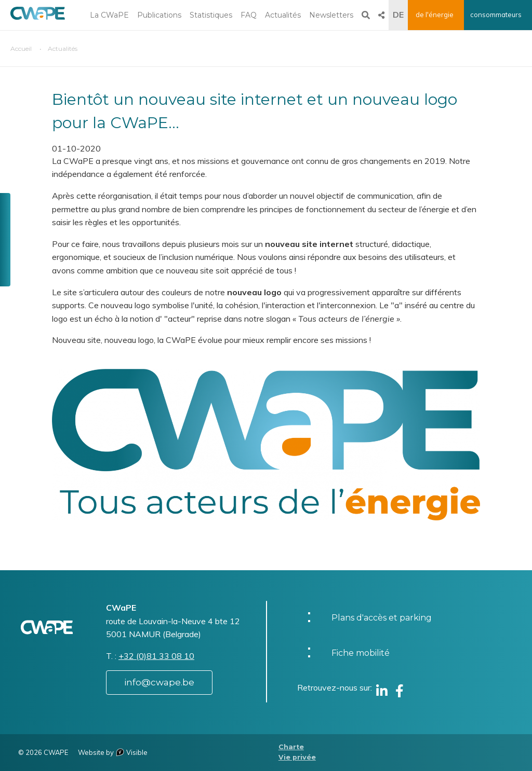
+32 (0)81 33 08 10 (156, 656)
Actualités (283, 15)
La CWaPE (109, 15)
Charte (291, 747)
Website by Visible (113, 752)
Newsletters (331, 15)
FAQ (249, 15)
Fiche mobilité (360, 653)
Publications (159, 15)
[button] (266, 443)
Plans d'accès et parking (381, 618)
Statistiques (211, 15)
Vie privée (297, 757)
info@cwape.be (159, 682)
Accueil (21, 48)
